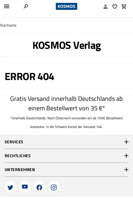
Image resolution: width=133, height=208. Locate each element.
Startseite (8, 25)
